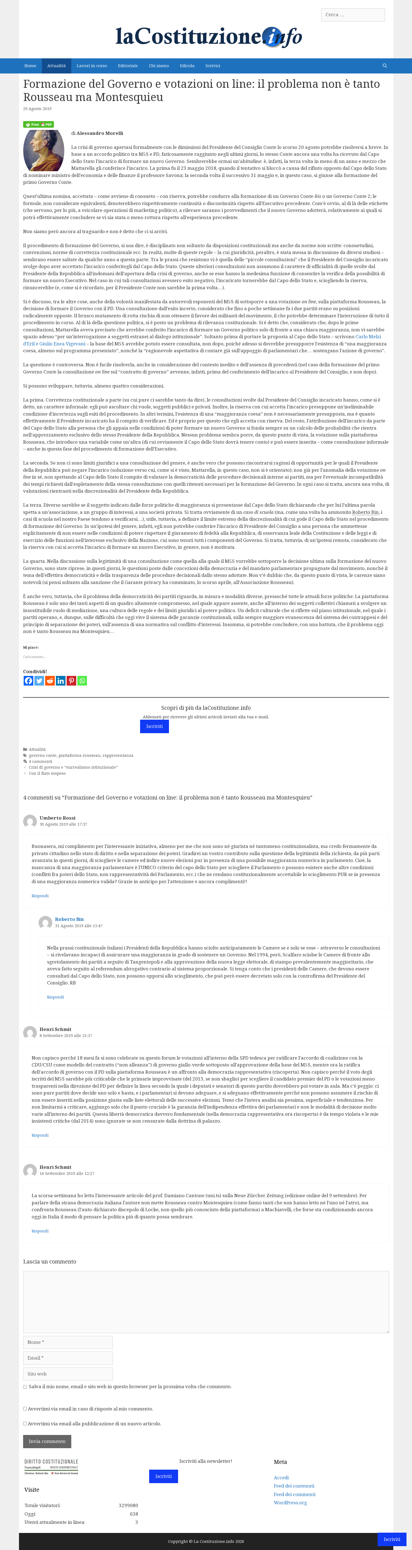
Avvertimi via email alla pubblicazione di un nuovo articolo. (94, 1423)
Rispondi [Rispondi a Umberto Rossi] (40, 896)
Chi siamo (159, 65)
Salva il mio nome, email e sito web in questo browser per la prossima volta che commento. (130, 1386)
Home (30, 65)
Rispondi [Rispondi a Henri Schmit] (40, 1135)
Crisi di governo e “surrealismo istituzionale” (73, 767)
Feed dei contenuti (294, 1486)
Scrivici (213, 65)
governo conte (42, 755)
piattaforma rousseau (79, 755)
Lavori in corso (92, 65)
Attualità (56, 65)
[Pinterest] (71, 681)
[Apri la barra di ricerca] (385, 65)
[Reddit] (50, 681)
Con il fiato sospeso (47, 773)
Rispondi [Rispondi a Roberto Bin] (55, 997)
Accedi (281, 1477)
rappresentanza (118, 755)
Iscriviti (154, 726)
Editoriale (128, 65)
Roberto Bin (69, 919)
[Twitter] (39, 681)
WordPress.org (290, 1502)
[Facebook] (28, 681)
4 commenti (40, 761)
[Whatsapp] (82, 681)
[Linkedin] (61, 681)
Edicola (187, 65)
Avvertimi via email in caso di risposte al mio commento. (90, 1409)
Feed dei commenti (294, 1494)
